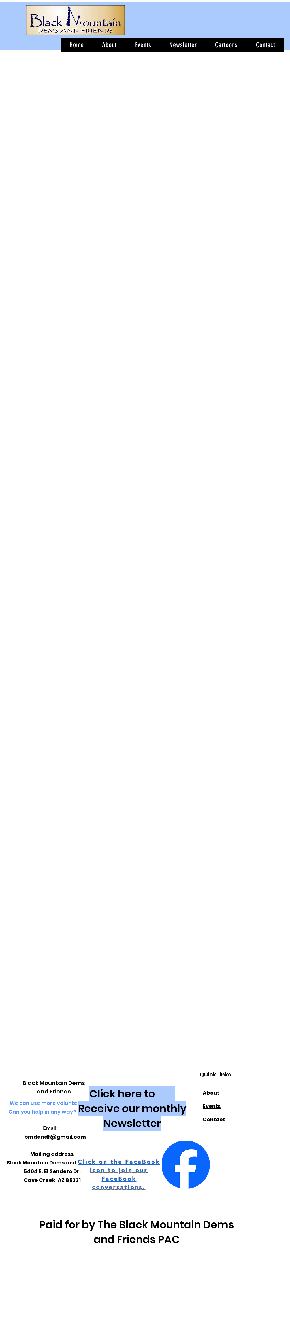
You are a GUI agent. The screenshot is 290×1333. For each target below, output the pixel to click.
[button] (183, 45)
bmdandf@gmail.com (55, 1136)
